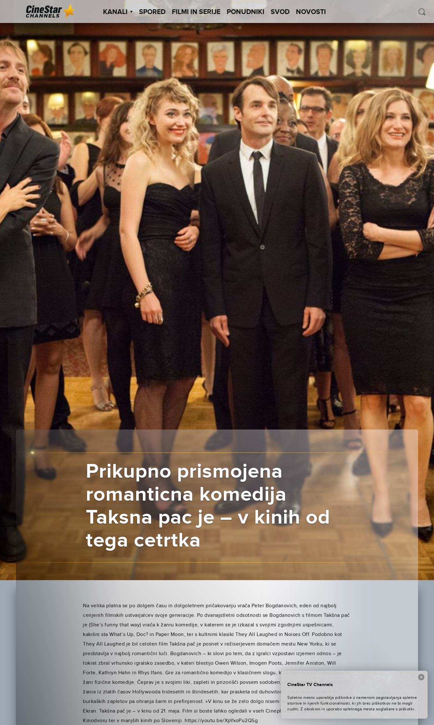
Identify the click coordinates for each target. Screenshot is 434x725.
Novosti (311, 12)
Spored (152, 12)
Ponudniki (245, 12)
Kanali (118, 12)
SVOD (280, 12)
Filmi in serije (196, 12)
